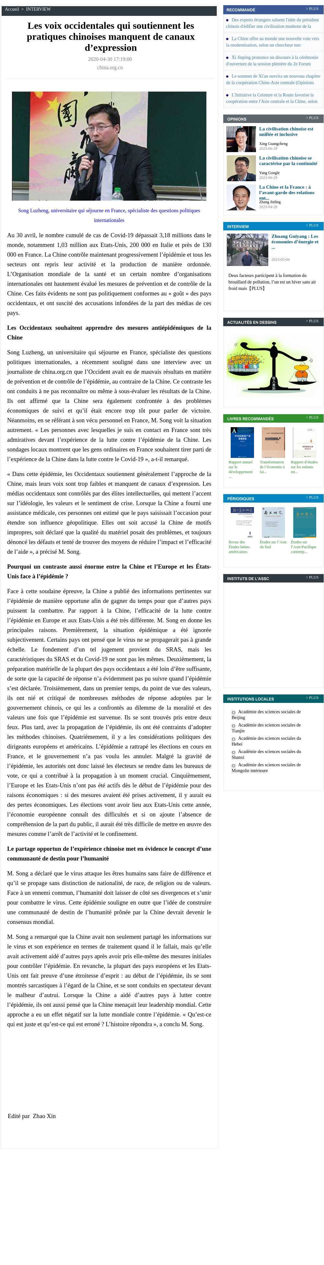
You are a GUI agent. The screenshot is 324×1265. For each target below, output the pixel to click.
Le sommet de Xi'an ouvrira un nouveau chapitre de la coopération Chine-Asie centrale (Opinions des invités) (273, 83)
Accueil (12, 9)
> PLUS (312, 8)
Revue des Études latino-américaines (239, 547)
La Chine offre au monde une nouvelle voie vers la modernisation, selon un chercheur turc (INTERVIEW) (272, 45)
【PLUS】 (257, 288)
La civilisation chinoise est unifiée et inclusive (286, 131)
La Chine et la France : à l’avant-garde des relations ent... (287, 192)
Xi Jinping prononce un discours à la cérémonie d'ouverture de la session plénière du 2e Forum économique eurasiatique (272, 64)
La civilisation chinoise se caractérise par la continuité (288, 160)
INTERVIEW (38, 9)
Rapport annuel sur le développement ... (241, 469)
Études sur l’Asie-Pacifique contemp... (304, 547)
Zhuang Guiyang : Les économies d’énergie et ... (295, 242)
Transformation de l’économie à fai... (272, 467)
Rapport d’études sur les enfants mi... (304, 467)
